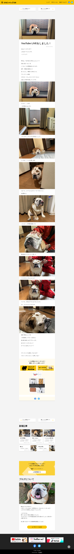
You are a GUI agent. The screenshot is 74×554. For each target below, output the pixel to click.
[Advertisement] (37, 16)
